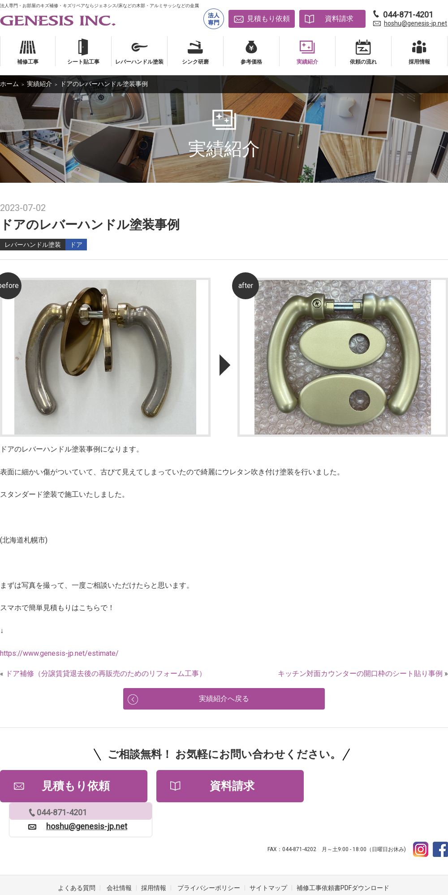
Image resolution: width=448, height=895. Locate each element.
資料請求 (339, 18)
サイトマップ (268, 859)
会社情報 (119, 859)
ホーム (9, 83)
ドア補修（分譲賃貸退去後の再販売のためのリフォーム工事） (105, 673)
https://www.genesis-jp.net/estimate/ (59, 653)
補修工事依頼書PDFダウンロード (343, 859)
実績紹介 (39, 83)
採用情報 (153, 859)
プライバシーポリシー (208, 859)
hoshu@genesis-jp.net (415, 23)
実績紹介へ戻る (224, 701)
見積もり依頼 (268, 18)
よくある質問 (76, 859)
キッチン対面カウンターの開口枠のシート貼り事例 (360, 673)
